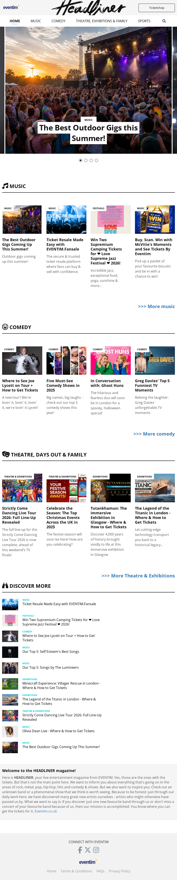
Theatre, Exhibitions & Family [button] (101, 21)
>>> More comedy (154, 433)
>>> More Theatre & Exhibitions (138, 575)
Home (15, 21)
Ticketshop (156, 8)
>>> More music (156, 306)
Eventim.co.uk (46, 811)
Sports (144, 21)
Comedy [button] (58, 21)
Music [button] (36, 21)
